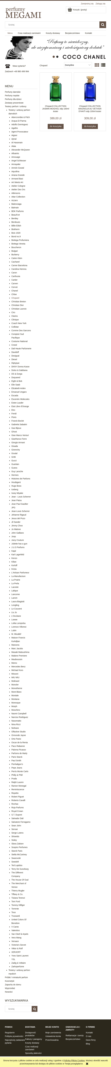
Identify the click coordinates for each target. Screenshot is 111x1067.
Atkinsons (15, 193)
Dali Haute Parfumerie (21, 348)
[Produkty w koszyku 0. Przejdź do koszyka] (77, 10)
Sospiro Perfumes (19, 847)
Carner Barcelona (19, 265)
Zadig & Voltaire (18, 963)
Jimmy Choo (17, 525)
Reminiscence (17, 789)
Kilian (13, 562)
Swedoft (15, 862)
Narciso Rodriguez (19, 717)
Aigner (14, 135)
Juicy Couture (17, 540)
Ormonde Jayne (18, 735)
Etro (13, 410)
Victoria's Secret (18, 945)
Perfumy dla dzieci (13, 99)
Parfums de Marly (19, 753)
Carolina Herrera (18, 269)
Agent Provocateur (19, 132)
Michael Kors (17, 670)
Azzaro (14, 200)
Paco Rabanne (18, 746)
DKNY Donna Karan (20, 366)
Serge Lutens (17, 833)
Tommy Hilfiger (18, 905)
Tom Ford (15, 901)
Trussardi (15, 916)
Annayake (15, 164)
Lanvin (14, 598)
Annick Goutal (17, 168)
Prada (14, 778)
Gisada (14, 446)
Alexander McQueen (20, 150)
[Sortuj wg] (78, 65)
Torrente (15, 909)
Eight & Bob (16, 381)
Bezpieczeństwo (73, 1039)
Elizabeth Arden (18, 388)
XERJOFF (16, 952)
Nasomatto (16, 721)
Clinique (15, 319)
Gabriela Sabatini (19, 424)
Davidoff (15, 352)
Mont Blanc (16, 692)
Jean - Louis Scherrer (21, 497)
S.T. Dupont (16, 815)
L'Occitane (16, 616)
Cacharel (15, 262)
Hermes (14, 475)
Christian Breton (18, 301)
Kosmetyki (9, 981)
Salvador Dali (17, 818)
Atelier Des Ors (18, 189)
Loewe (14, 619)
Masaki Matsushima (20, 652)
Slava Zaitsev (17, 843)
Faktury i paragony (33, 1039)
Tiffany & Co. (17, 894)
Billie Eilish (16, 226)
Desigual (15, 356)
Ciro (13, 312)
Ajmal (13, 139)
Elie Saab (15, 385)
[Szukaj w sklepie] (53, 25)
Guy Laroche (17, 471)
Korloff (14, 565)
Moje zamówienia (53, 1032)
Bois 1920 (15, 233)
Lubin (13, 630)
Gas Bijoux (16, 428)
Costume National (19, 341)
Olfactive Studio (18, 731)
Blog (88, 1044)
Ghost (14, 432)
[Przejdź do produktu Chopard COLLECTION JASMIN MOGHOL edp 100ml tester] (56, 89)
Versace (15, 941)
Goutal (14, 453)
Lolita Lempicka (18, 623)
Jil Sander (15, 522)
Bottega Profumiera (20, 240)
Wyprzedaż (10, 988)
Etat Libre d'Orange (20, 406)
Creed (14, 345)
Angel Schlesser (18, 160)
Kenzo (14, 558)
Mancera (15, 645)
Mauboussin (16, 659)
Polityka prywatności (14, 1036)
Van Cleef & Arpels (19, 934)
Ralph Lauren (17, 782)
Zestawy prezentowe (14, 103)
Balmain (15, 207)
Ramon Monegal (18, 786)
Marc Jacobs (17, 648)
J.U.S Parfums (17, 547)
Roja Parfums (17, 807)
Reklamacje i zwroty (75, 1035)
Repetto (14, 793)
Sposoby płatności (33, 1053)
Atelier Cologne (18, 186)
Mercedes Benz (18, 666)
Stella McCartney (19, 854)
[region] (55, 47)
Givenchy (15, 450)
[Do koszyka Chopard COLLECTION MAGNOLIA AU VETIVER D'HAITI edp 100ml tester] (90, 126)
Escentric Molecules (20, 399)
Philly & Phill (17, 775)
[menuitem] (10, 33)
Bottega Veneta (18, 244)
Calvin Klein (16, 258)
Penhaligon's (17, 764)
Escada (14, 395)
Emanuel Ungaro (19, 392)
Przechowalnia (52, 1040)
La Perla (15, 583)
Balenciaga (16, 204)
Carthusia (15, 276)
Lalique (14, 591)
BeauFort (15, 215)
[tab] (54, 57)
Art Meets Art (17, 182)
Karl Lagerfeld (17, 554)
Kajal (13, 551)
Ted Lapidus (16, 865)
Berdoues (15, 222)
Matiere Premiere (19, 656)
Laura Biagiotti (17, 601)
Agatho (14, 128)
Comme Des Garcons (21, 330)
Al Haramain (17, 142)
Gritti (13, 457)
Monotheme (16, 688)
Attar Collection (18, 197)
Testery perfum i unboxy (15, 106)
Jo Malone (16, 529)
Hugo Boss (16, 486)
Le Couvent (16, 609)
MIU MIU (15, 677)
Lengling (15, 605)
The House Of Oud (19, 880)
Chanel (14, 291)
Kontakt (89, 1032)
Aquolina (15, 171)
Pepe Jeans (16, 768)
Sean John (16, 825)
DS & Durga (16, 374)
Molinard (15, 681)
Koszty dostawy (32, 1043)
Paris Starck (16, 757)
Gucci (14, 460)
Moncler (15, 684)
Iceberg (14, 489)
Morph (14, 706)
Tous (13, 912)
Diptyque (15, 363)
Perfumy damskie (13, 92)
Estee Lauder (17, 403)
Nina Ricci (16, 724)
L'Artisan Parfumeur (20, 572)
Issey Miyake (17, 493)
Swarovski (16, 858)
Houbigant (16, 482)
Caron (14, 272)
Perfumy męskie (12, 95)
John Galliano (17, 533)
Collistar (15, 327)
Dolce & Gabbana (19, 370)
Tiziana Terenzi (18, 898)
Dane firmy (91, 1040)
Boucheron (16, 247)
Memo (14, 663)
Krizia (13, 569)
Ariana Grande (18, 175)
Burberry (15, 254)
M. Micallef (16, 634)
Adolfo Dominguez (19, 124)
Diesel (14, 359)
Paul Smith (16, 760)
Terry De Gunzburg (19, 869)
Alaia (13, 146)
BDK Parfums (17, 211)
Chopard (15, 298)
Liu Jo (14, 612)
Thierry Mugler (17, 890)
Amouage (15, 157)
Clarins (14, 316)
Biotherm (15, 229)
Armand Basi (17, 179)
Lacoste (14, 587)
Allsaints (15, 153)
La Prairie (15, 580)
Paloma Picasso (18, 750)
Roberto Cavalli (18, 800)
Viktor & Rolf (17, 948)
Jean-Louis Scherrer (20, 511)
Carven (14, 283)
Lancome (15, 594)
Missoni (14, 674)
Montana (15, 699)
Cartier (14, 280)
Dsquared (15, 377)
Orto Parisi (16, 739)
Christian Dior (17, 305)
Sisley (14, 840)
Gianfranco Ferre (19, 439)
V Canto (15, 927)
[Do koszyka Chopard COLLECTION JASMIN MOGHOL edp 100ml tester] (56, 126)
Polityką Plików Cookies (74, 1060)
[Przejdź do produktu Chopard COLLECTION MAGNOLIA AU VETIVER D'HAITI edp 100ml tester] (90, 89)
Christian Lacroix (18, 309)
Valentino (15, 930)
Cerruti (14, 287)
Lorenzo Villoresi (18, 627)
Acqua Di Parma (18, 121)
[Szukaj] (102, 24)
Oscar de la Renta (19, 742)
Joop (13, 536)
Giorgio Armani (18, 442)
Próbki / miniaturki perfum (16, 977)
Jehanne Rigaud (18, 515)
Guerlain (15, 464)
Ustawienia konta (53, 1036)
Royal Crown (17, 811)
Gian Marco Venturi (20, 435)
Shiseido (15, 836)
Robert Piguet (17, 797)
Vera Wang (16, 937)
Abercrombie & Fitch (20, 117)
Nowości (9, 992)
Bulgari (14, 251)
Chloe (14, 294)
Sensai (14, 829)
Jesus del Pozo (18, 518)
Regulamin (10, 1032)
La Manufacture (18, 576)
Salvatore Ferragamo (20, 822)
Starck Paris (16, 851)
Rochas (14, 804)
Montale (15, 695)
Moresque (15, 703)
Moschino (15, 710)
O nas (88, 1036)
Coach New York (18, 323)
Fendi (13, 413)
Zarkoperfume (17, 966)
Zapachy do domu (13, 984)
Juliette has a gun (19, 544)
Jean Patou (16, 500)
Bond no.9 (16, 236)
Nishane (15, 728)
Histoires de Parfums (20, 478)
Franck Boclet (17, 421)
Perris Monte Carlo (19, 771)
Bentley (14, 218)
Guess (14, 468)
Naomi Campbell (18, 713)
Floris (13, 417)
